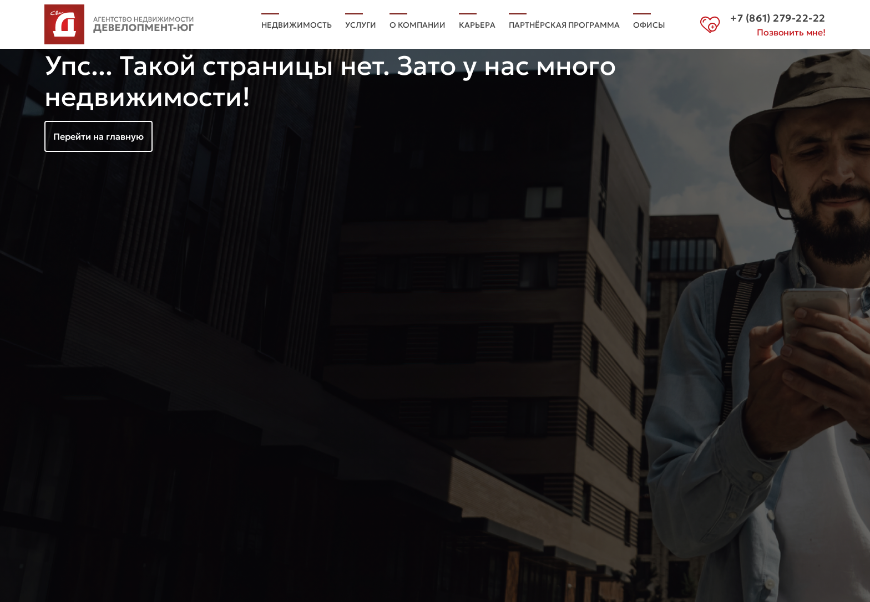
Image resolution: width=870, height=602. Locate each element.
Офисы (649, 25)
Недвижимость (296, 25)
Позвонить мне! (791, 32)
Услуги (360, 25)
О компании (418, 25)
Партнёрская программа (564, 25)
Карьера (477, 25)
